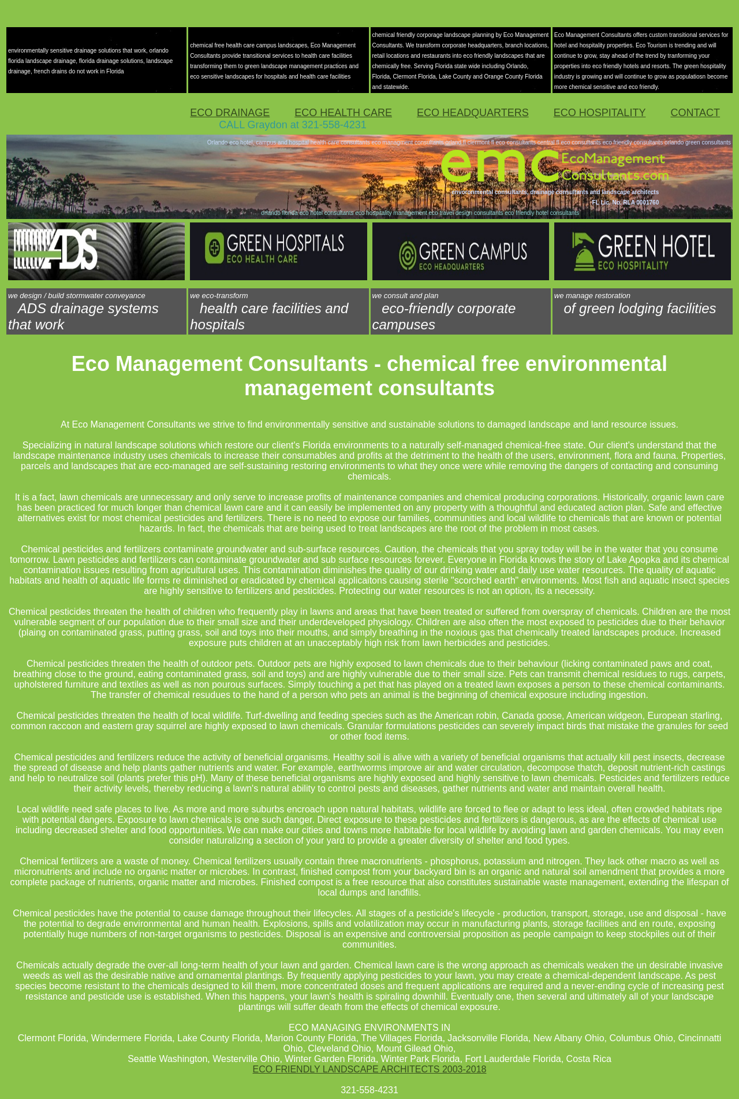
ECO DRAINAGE (230, 112)
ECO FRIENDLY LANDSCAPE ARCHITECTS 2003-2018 (370, 1069)
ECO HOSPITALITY (600, 112)
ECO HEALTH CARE (343, 112)
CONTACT (695, 112)
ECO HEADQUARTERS (473, 112)
